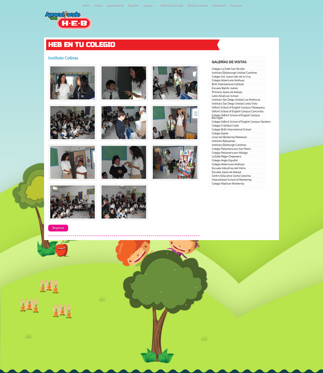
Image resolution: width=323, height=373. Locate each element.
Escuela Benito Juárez (225, 88)
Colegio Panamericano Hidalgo (230, 153)
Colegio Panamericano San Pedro (231, 149)
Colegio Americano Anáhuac (228, 80)
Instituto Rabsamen (223, 141)
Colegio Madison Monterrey (228, 183)
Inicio (85, 5)
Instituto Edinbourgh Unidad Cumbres (234, 73)
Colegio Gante (220, 133)
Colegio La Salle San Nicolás (228, 69)
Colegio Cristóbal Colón (225, 125)
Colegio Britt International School (231, 129)
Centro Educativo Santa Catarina (231, 176)
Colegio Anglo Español (225, 160)
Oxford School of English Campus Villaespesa (238, 107)
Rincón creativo (197, 5)
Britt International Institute (228, 84)
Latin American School (225, 96)
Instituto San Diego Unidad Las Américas (236, 100)
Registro (132, 5)
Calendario (218, 5)
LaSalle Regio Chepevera (226, 156)
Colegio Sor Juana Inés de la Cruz (231, 77)
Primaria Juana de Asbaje (227, 92)
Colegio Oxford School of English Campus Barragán (236, 117)
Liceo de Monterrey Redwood (229, 137)
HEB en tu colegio (171, 5)
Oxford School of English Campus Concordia (237, 111)
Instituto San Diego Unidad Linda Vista (234, 103)
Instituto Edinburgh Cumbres (229, 145)
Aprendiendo (114, 5)
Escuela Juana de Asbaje (226, 172)
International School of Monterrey (232, 180)
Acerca (97, 5)
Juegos (149, 5)
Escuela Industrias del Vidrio (229, 168)
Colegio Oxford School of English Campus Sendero (241, 122)
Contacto (235, 5)
